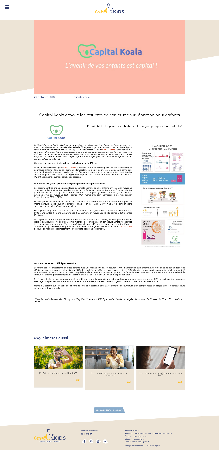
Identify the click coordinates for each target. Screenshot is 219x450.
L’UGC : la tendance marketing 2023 (58, 373)
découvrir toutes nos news (109, 410)
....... (78, 380)
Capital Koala (108, 150)
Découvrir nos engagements (136, 436)
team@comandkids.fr (89, 430)
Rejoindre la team (132, 430)
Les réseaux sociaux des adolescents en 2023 (161, 374)
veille (86, 97)
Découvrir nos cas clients (134, 439)
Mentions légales (153, 445)
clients (78, 97)
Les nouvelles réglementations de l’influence (109, 374)
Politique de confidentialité (135, 445)
